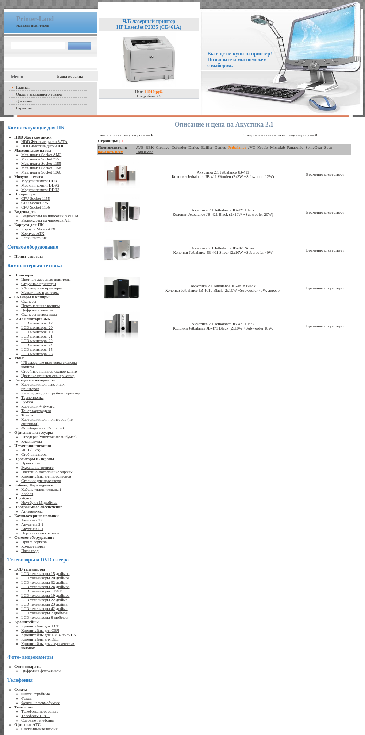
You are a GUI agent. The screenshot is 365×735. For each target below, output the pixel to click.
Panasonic (295, 147)
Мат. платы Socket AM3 (41, 154)
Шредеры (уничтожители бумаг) (49, 437)
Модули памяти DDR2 (40, 185)
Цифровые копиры (37, 310)
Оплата (22, 94)
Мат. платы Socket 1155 (41, 163)
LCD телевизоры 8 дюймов (44, 617)
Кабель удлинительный (41, 489)
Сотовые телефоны (37, 720)
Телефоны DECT (35, 715)
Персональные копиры (40, 305)
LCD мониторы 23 (37, 353)
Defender (179, 147)
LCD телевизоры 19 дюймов (45, 595)
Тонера (27, 415)
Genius (220, 147)
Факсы (26, 698)
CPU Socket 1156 (35, 207)
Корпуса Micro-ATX (38, 229)
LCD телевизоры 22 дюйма (44, 600)
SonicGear (313, 147)
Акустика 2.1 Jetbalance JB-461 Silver (222, 248)
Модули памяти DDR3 (40, 189)
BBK (150, 147)
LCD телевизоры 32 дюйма (44, 582)
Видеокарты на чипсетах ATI (45, 220)
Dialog (193, 147)
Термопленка (32, 397)
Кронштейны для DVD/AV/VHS (48, 635)
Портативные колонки (40, 533)
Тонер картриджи (36, 410)
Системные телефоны (39, 729)
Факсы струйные (35, 694)
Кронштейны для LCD (40, 626)
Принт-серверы (34, 542)
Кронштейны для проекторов (46, 476)
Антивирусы (32, 511)
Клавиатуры (31, 441)
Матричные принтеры (40, 292)
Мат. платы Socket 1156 (41, 168)
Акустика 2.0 (32, 520)
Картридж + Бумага (37, 406)
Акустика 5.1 (32, 528)
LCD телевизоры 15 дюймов (45, 573)
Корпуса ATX (32, 233)
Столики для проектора (41, 480)
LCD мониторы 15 (37, 349)
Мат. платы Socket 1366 (41, 172)
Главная (23, 87)
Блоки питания (34, 238)
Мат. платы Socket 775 (40, 159)
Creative (162, 147)
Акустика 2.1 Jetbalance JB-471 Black (223, 324)
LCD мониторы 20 (37, 327)
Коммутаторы (33, 546)
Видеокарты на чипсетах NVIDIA (49, 216)
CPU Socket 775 (34, 203)
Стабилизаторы (34, 454)
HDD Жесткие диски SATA (44, 141)
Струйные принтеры (38, 283)
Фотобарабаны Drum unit (42, 428)
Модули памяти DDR (39, 181)
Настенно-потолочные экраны (46, 472)
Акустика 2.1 (32, 524)
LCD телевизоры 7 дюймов (44, 613)
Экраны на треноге (37, 467)
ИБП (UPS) (30, 450)
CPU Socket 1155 (35, 198)
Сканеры (28, 301)
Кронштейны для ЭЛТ (40, 639)
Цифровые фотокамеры (41, 671)
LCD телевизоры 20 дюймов (45, 578)
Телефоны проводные (39, 711)
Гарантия (24, 108)
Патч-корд (30, 550)
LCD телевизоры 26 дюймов (45, 586)
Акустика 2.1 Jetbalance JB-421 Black (223, 210)
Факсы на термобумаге (40, 702)
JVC (252, 147)
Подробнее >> (149, 96)
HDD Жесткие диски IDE (42, 146)
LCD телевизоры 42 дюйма (44, 608)
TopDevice (144, 151)
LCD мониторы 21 (37, 336)
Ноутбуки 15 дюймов (39, 502)
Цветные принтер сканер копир (47, 375)
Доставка (24, 101)
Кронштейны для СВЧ (40, 630)
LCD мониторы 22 (37, 340)
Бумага (27, 402)
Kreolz (262, 147)
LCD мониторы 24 (37, 345)
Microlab (277, 147)
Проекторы (30, 463)
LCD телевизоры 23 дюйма (44, 604)
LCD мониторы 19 (37, 332)
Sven (328, 147)
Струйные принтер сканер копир (49, 371)
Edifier (207, 147)
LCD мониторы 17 (37, 323)
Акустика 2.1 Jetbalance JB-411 (223, 172)
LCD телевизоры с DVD (41, 591)
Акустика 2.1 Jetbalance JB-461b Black (223, 286)
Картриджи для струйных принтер (50, 393)
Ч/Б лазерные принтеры (41, 288)
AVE (139, 147)
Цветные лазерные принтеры (45, 279)
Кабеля (27, 493)
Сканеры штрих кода (39, 314)
